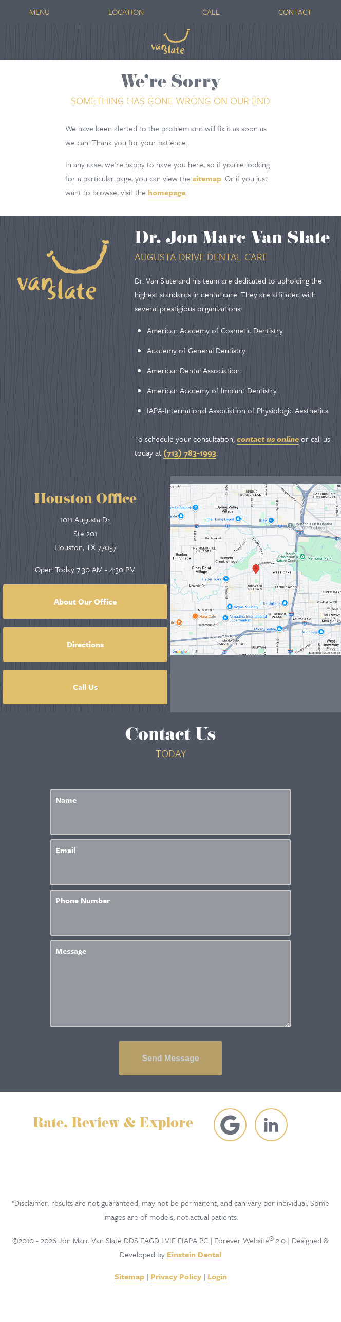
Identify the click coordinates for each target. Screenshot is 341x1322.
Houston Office (85, 500)
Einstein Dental (194, 1254)
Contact (295, 12)
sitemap (207, 178)
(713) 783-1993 (189, 452)
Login (217, 1276)
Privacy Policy (175, 1276)
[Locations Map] (255, 568)
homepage (166, 192)
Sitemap (129, 1276)
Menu (39, 12)
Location (126, 12)
